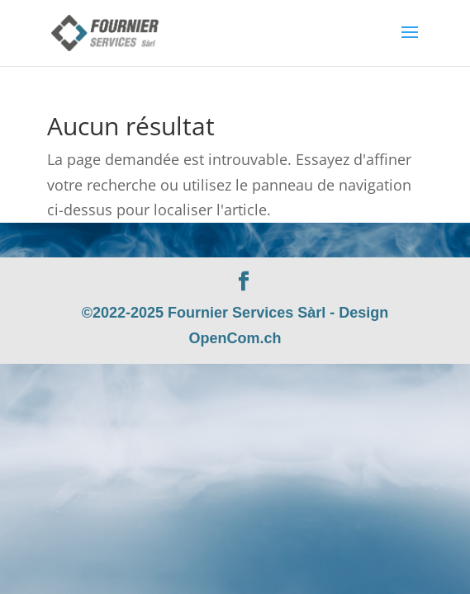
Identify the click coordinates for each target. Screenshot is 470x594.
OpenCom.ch (234, 338)
